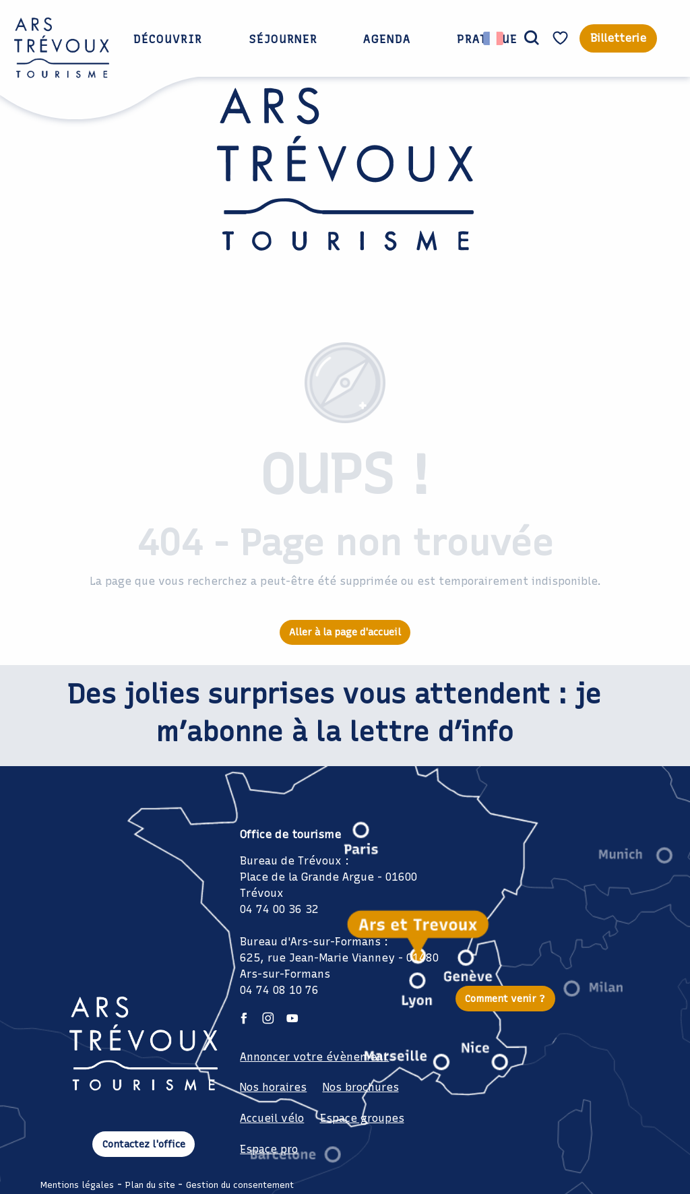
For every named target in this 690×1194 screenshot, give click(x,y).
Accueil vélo (272, 1118)
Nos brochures (361, 1087)
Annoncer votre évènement (314, 1056)
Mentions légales (77, 1185)
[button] (531, 38)
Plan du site (150, 1185)
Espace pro (269, 1149)
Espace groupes (362, 1118)
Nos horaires (273, 1087)
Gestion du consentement (240, 1185)
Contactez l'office (143, 1144)
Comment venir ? (505, 999)
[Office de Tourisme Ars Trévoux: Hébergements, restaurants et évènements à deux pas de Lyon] (345, 196)
